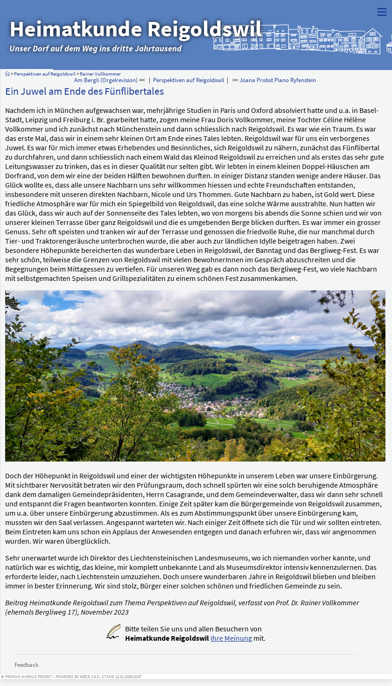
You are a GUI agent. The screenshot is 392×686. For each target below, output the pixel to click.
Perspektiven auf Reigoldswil (45, 73)
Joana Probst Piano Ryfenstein (277, 80)
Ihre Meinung (231, 638)
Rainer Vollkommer (100, 73)
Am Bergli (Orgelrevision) (106, 80)
